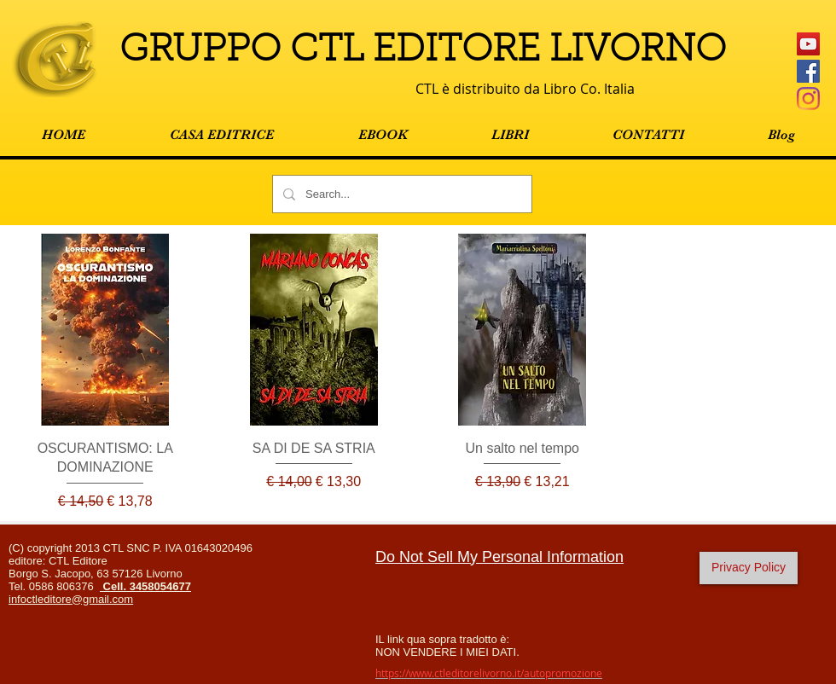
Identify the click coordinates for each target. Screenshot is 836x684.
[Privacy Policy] (749, 568)
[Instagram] (808, 98)
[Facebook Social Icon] (808, 71)
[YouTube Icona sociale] (808, 43)
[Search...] (400, 194)
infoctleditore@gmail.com (71, 599)
